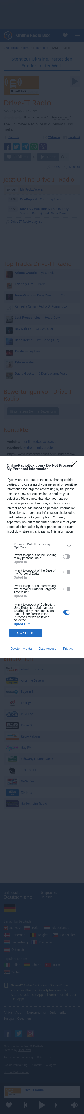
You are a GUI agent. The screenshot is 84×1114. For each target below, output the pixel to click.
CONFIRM (25, 632)
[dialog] (42, 557)
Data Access (47, 648)
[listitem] (42, 546)
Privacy (68, 648)
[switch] (66, 556)
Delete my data (21, 648)
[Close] (75, 465)
